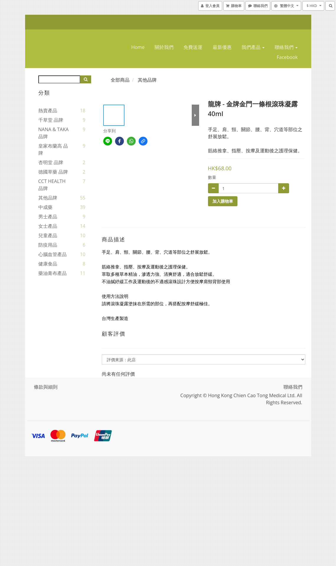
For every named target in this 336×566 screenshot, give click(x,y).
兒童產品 (47, 235)
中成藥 (45, 207)
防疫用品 (47, 245)
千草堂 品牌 (50, 120)
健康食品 (47, 263)
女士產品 (47, 226)
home (138, 47)
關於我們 (164, 47)
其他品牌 (47, 197)
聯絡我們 (286, 47)
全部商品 (120, 80)
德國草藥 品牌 (53, 172)
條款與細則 (46, 387)
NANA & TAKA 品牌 (53, 133)
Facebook (287, 57)
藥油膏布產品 (52, 273)
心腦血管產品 (52, 254)
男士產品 (47, 216)
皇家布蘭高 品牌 (53, 149)
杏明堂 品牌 (50, 162)
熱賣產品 (47, 110)
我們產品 (253, 47)
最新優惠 (222, 47)
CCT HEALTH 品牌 (52, 185)
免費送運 (192, 47)
